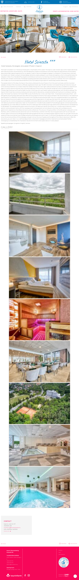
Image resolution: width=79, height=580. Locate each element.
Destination (4, 11)
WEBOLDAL (7, 531)
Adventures (13, 11)
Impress (60, 550)
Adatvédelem (62, 554)
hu (63, 6)
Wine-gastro (74, 11)
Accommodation (63, 11)
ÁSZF (60, 552)
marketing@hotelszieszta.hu (12, 527)
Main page (18, 6)
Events (55, 11)
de (67, 6)
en (65, 6)
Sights (20, 11)
